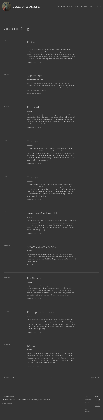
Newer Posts (9, 377)
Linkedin (97, 406)
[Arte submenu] (87, 409)
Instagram (98, 403)
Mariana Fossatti (26, 6)
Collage (29, 46)
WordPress (9, 403)
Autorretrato (32, 80)
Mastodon (98, 400)
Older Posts (94, 377)
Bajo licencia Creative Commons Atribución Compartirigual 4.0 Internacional (26, 400)
